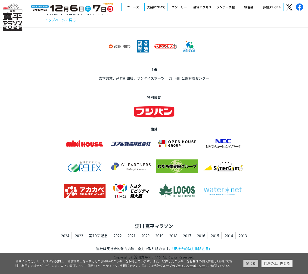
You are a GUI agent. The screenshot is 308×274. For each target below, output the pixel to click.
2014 (229, 235)
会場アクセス (202, 7)
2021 (132, 235)
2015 (215, 235)
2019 (159, 235)
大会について (156, 7)
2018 (173, 235)
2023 (79, 235)
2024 (65, 235)
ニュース (133, 7)
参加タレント (272, 7)
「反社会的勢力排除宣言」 (192, 248)
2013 (243, 235)
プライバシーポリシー (190, 266)
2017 (187, 235)
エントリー (179, 7)
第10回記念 (98, 235)
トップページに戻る (60, 19)
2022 (117, 235)
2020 (145, 235)
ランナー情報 (225, 7)
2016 (201, 235)
